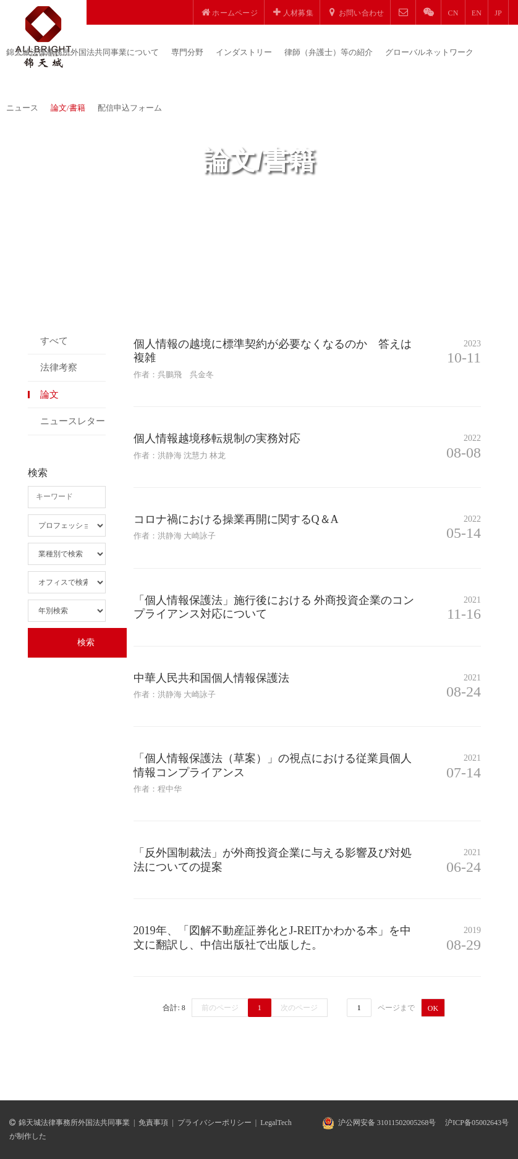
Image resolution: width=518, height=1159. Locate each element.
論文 (49, 395)
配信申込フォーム (130, 107)
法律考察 (58, 367)
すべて (54, 341)
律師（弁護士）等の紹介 (328, 52)
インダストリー (244, 52)
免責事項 (153, 1122)
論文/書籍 (68, 107)
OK (433, 1008)
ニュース (22, 107)
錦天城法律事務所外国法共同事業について (82, 52)
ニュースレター (72, 421)
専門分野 (187, 52)
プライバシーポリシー (214, 1122)
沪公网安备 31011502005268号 (387, 1122)
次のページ (299, 1007)
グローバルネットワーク (429, 52)
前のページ (220, 1007)
